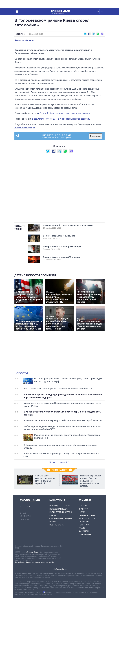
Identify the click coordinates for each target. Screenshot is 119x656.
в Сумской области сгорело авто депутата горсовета (64, 171)
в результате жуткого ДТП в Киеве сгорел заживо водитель (61, 177)
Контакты (25, 574)
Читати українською (24, 40)
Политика (84, 583)
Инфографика (59, 528)
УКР (97, 11)
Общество (20, 34)
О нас (23, 571)
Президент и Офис (59, 564)
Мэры (52, 580)
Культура (83, 567)
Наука (82, 570)
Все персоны (56, 583)
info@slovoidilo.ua (59, 627)
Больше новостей (59, 520)
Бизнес (83, 564)
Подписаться (95, 194)
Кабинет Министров (60, 570)
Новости (21, 431)
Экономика (85, 592)
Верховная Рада (58, 567)
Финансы (84, 589)
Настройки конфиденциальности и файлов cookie (34, 620)
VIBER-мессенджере (24, 186)
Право (82, 586)
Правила (24, 577)
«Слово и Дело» (32, 610)
